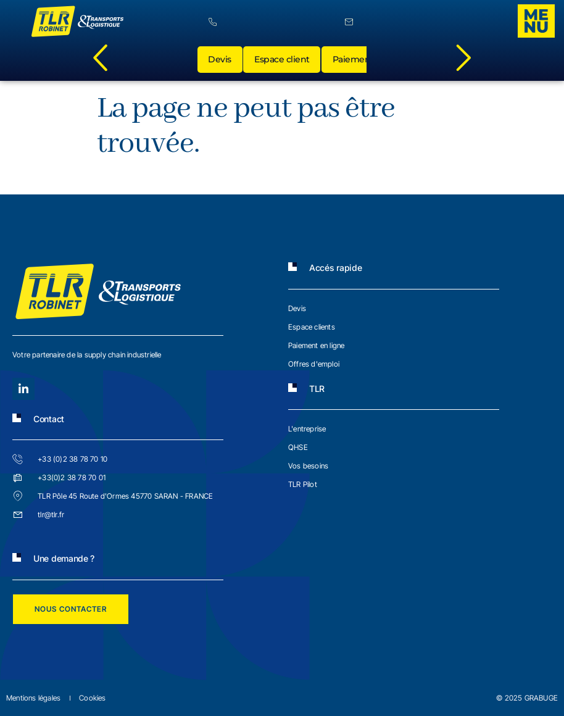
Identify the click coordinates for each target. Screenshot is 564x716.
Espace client (285, 61)
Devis (221, 61)
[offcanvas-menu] (536, 21)
